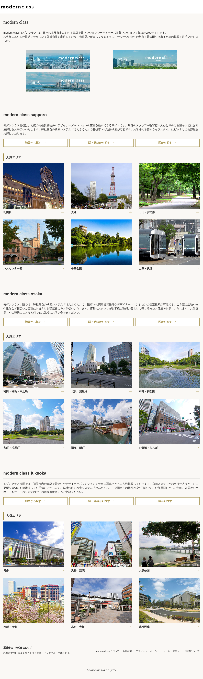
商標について (192, 651)
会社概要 (127, 651)
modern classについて (107, 651)
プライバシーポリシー (147, 651)
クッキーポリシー (172, 651)
